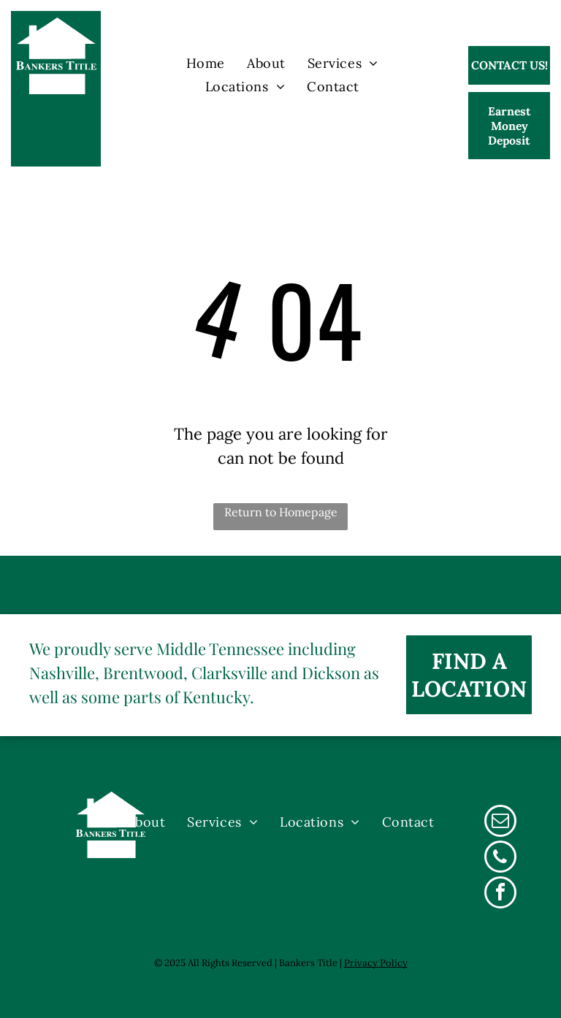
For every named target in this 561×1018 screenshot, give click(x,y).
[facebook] (500, 894)
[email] (500, 823)
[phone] (500, 858)
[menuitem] (205, 62)
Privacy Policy (376, 963)
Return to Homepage (280, 512)
